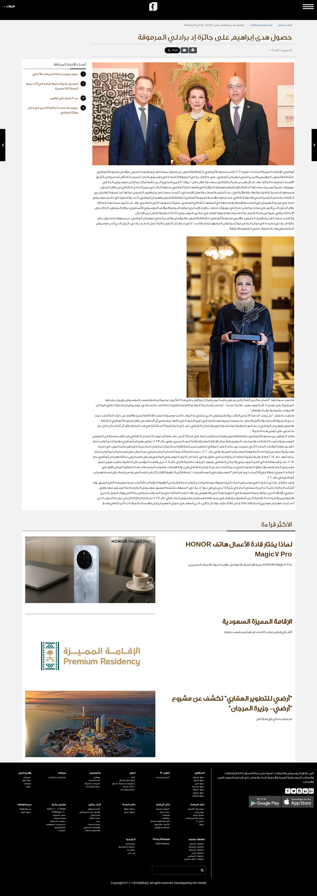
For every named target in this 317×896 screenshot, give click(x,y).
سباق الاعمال (198, 777)
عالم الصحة (128, 804)
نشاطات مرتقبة (197, 839)
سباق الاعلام (198, 780)
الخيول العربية (162, 809)
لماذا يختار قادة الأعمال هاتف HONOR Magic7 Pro (239, 549)
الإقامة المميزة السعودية (257, 621)
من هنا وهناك (24, 804)
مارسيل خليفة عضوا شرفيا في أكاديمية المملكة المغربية (56, 85)
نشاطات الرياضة (196, 850)
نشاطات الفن (197, 853)
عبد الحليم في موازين (68, 98)
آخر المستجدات (162, 777)
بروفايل (96, 777)
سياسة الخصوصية (126, 847)
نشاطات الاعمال (196, 844)
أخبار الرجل (95, 815)
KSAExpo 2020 (58, 812)
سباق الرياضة (198, 787)
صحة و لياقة (129, 809)
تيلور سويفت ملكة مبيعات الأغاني (59, 74)
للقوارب (61, 830)
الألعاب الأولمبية (161, 824)
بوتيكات (27, 777)
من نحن (131, 853)
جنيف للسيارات (58, 815)
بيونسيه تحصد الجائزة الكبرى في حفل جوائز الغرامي (57, 109)
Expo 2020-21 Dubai (56, 809)
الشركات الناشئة (92, 784)
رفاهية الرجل (24, 773)
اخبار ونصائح (198, 815)
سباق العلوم (198, 790)
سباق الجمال (198, 793)
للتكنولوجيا (60, 827)
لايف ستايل (285, 24)
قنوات (9, 6)
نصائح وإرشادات (127, 790)
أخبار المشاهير (94, 809)
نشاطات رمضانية (196, 847)
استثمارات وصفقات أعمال (123, 784)
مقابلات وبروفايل (161, 827)
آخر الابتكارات (94, 780)
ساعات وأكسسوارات (194, 818)
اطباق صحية (129, 812)
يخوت (28, 787)
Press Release (161, 839)
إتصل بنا (131, 850)
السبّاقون (200, 773)
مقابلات (27, 784)
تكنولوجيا (95, 773)
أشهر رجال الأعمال (127, 780)
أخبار (133, 777)
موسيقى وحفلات (261, 24)
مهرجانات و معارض (91, 827)
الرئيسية (130, 839)
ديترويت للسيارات (57, 821)
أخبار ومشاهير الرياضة (159, 821)
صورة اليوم (25, 812)
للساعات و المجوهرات (55, 824)
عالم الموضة (197, 804)
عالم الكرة (164, 812)
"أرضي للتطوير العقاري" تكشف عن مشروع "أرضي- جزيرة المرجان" (232, 703)
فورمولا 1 (165, 815)
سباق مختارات (198, 796)
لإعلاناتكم (130, 844)
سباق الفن (199, 784)
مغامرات (165, 818)
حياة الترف (26, 780)
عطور (201, 824)
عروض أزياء (199, 812)
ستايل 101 (200, 821)
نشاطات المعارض (196, 856)
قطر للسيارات (59, 818)
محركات (62, 773)
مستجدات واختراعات (56, 777)
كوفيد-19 (165, 773)
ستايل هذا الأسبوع (196, 809)
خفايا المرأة (95, 818)
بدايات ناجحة (129, 787)
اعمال (132, 773)
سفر (98, 821)
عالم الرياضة (163, 804)
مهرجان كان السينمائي (89, 812)
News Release (162, 844)
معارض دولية (59, 804)
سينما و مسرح (94, 824)
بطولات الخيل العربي (194, 859)
